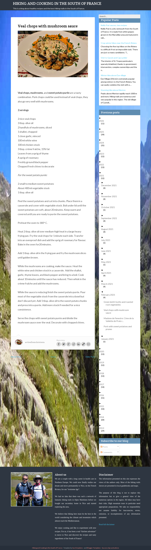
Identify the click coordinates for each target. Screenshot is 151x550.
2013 (102, 428)
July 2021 (106, 240)
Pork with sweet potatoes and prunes (119, 327)
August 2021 (108, 229)
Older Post (90, 357)
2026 (102, 120)
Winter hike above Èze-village (113, 75)
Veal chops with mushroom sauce (117, 311)
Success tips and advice (110, 548)
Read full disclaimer (107, 524)
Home (53, 357)
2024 (102, 142)
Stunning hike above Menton (113, 90)
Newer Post (16, 357)
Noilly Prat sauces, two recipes (114, 25)
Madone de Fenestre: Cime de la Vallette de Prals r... (120, 319)
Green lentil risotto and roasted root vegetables (119, 303)
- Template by (72, 548)
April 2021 (107, 272)
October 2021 (109, 207)
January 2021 (108, 339)
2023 (102, 153)
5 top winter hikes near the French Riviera (119, 43)
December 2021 (110, 185)
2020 (102, 351)
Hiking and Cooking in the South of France (57, 3)
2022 (102, 164)
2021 (102, 175)
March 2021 (108, 283)
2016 (102, 395)
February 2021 (109, 294)
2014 (102, 417)
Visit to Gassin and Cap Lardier (114, 58)
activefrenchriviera (34, 342)
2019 (102, 362)
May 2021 (107, 262)
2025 (102, 131)
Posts (104, 447)
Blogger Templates (94, 548)
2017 (102, 384)
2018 (102, 373)
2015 (102, 406)
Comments (106, 452)
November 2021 (110, 196)
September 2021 (110, 218)
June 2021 (107, 251)
